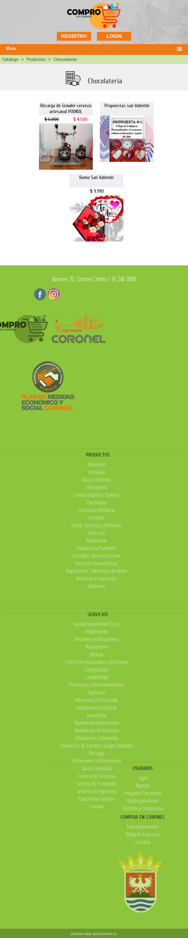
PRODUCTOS (98, 488)
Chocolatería (96, 520)
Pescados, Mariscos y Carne (96, 588)
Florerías (96, 550)
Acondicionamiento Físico (96, 671)
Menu (11, 48)
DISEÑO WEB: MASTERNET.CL (94, 934)
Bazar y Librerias (96, 512)
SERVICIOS (97, 662)
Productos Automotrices (96, 596)
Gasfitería (96, 739)
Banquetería (96, 694)
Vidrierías (96, 619)
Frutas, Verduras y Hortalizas (96, 558)
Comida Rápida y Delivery (96, 527)
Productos (36, 59)
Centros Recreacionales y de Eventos (96, 709)
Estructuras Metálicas (96, 543)
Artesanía (96, 505)
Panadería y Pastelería (96, 581)
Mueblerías (96, 573)
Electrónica (96, 535)
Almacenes (96, 497)
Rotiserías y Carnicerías (96, 611)
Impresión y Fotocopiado (96, 747)
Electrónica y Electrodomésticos (96, 732)
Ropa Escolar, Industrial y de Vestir (96, 603)
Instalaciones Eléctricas (96, 754)
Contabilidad (96, 724)
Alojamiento (96, 678)
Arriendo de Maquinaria (96, 686)
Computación (96, 716)
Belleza (96, 701)
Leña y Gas (96, 565)
